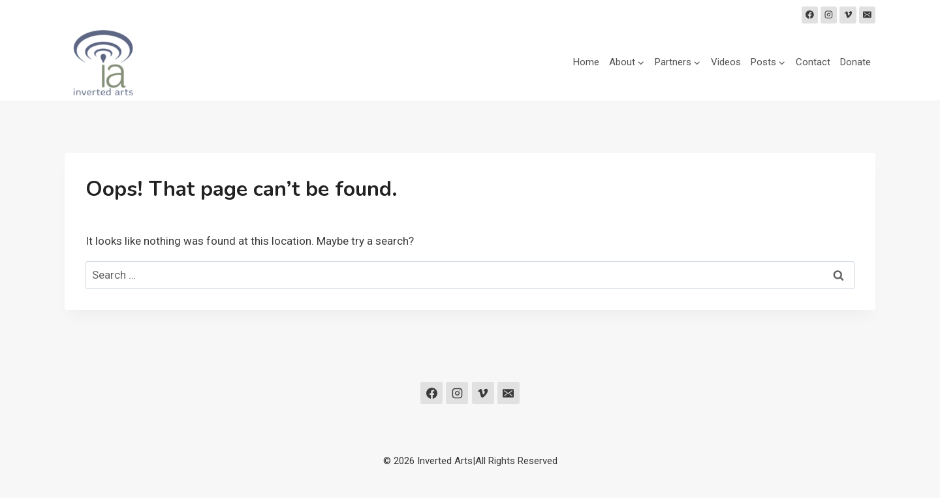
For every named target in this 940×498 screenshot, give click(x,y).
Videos (726, 62)
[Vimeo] (847, 15)
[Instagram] (829, 15)
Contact (813, 62)
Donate (855, 62)
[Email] (867, 15)
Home (586, 62)
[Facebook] (810, 15)
